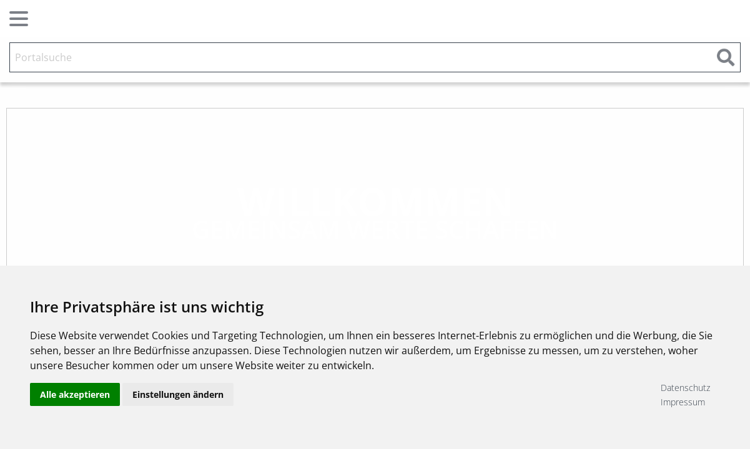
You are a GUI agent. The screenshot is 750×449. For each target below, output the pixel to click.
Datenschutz (685, 387)
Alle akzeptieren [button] (75, 394)
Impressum (683, 402)
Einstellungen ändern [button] (178, 394)
